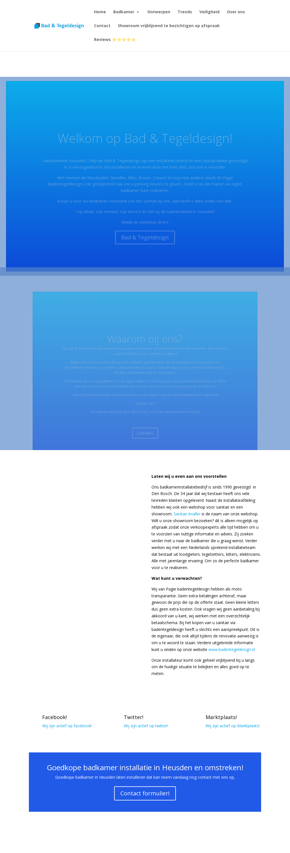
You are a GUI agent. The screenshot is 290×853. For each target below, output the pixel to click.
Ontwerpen (158, 12)
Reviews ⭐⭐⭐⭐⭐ (115, 40)
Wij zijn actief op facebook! (67, 725)
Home (100, 12)
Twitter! (133, 717)
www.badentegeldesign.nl (231, 649)
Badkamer (123, 12)
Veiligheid (209, 12)
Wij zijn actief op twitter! (146, 725)
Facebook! (54, 717)
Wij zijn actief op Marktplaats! (233, 725)
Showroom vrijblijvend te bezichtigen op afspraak (169, 26)
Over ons (236, 12)
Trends (185, 12)
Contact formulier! (145, 793)
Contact (102, 26)
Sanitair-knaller (187, 513)
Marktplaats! (221, 717)
